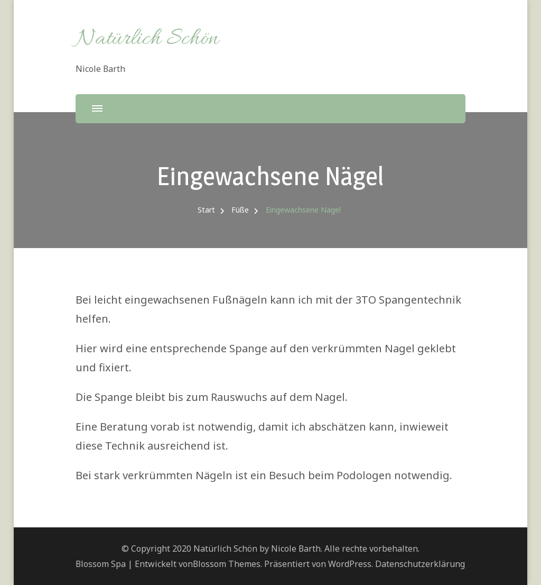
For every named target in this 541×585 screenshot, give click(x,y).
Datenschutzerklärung (420, 564)
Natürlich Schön (147, 39)
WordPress (349, 564)
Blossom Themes (226, 564)
